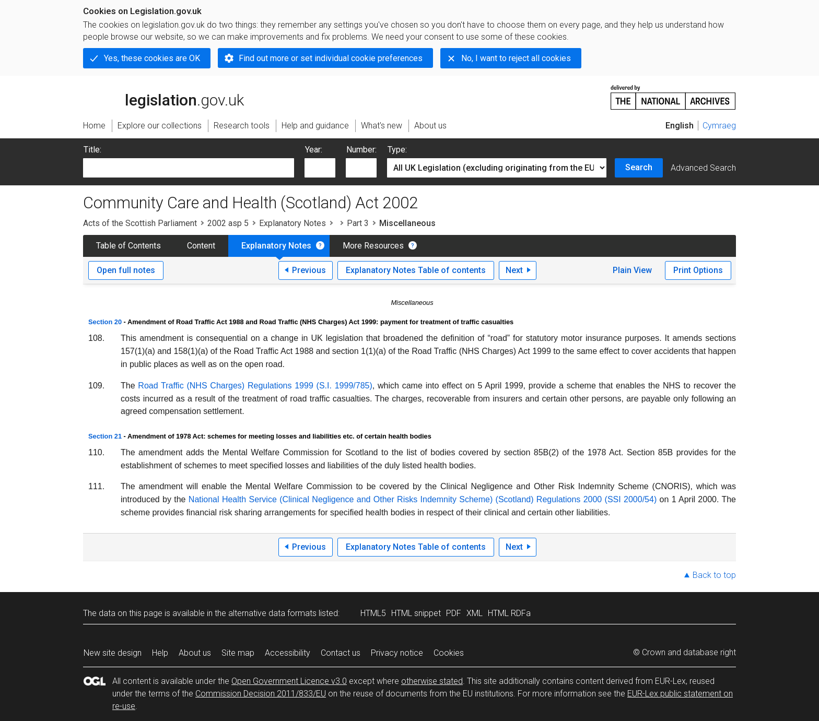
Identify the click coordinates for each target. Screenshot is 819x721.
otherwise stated (432, 681)
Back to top (714, 575)
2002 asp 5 (228, 223)
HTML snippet (416, 613)
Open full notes (126, 270)
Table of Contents (128, 246)
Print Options (698, 270)
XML (474, 613)
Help (160, 653)
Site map (237, 653)
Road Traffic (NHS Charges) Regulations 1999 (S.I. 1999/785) (255, 385)
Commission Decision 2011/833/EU (260, 694)
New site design (113, 653)
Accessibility (287, 653)
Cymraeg (719, 126)
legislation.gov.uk (163, 96)
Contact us (340, 653)
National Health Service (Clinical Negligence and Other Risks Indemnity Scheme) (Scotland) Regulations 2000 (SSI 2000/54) (423, 499)
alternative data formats (272, 613)
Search (638, 167)
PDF (453, 613)
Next (514, 270)
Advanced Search (703, 168)
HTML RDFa (509, 613)
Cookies (449, 653)
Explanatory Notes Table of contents (416, 270)
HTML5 (373, 613)
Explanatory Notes (292, 223)
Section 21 (105, 436)
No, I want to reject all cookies (516, 58)
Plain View (632, 270)
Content (201, 246)
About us (195, 653)
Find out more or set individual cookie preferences (331, 58)
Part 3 (358, 223)
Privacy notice (397, 653)
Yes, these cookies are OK (152, 58)
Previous (309, 270)
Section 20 (105, 322)
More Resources (373, 246)
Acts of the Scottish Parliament (140, 223)
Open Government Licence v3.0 (289, 681)
